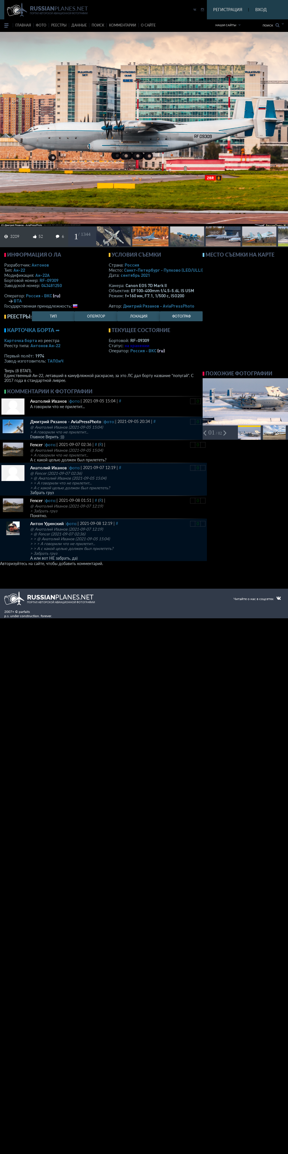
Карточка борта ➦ (33, 330)
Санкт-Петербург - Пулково (163, 270)
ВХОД (261, 9)
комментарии (122, 25)
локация (138, 316)
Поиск (271, 25)
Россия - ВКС (39, 295)
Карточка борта (20, 340)
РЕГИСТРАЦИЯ (227, 9)
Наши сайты (225, 25)
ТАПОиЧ (55, 360)
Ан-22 (19, 270)
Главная (23, 25)
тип (53, 316)
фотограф (181, 316)
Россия (132, 264)
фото (41, 25)
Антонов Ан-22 (45, 345)
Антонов (40, 264)
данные (79, 25)
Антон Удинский (47, 523)
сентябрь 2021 (135, 275)
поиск (98, 25)
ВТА (18, 300)
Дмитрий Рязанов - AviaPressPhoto (158, 305)
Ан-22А (42, 275)
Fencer (36, 444)
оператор (96, 316)
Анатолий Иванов (48, 401)
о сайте (148, 25)
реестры (59, 25)
